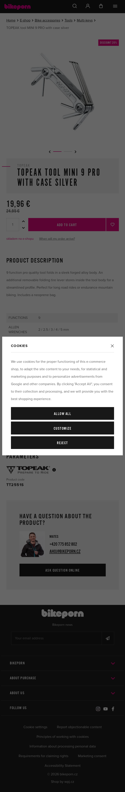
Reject (62, 443)
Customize (62, 428)
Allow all (62, 414)
